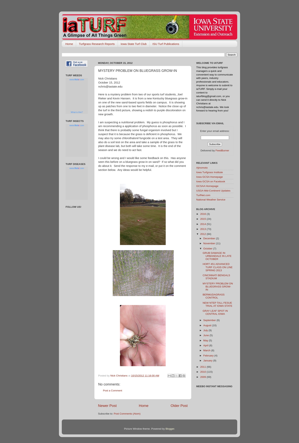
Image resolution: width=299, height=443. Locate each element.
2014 (203, 224)
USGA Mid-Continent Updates (213, 190)
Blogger (170, 428)
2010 (203, 371)
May (206, 340)
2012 (203, 234)
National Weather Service (210, 199)
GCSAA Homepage (207, 186)
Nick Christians (119, 375)
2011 (203, 366)
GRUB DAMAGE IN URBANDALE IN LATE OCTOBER (217, 256)
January (208, 360)
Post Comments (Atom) (127, 413)
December (209, 238)
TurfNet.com (203, 195)
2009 (203, 377)
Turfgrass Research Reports (97, 43)
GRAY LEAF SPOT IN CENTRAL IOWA (215, 312)
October (208, 248)
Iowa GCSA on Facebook (210, 181)
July (206, 330)
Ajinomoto (202, 167)
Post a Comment (112, 390)
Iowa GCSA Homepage (209, 176)
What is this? (77, 112)
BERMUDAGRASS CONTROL (214, 296)
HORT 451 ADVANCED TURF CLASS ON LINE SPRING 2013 (218, 267)
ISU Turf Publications (166, 43)
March (207, 350)
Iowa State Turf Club (134, 43)
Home (69, 43)
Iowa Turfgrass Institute (209, 172)
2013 (203, 229)
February (208, 355)
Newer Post (107, 406)
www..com (76, 79)
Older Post (179, 406)
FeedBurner (222, 150)
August (207, 325)
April (206, 345)
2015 (203, 218)
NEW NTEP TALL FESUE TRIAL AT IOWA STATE (217, 304)
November (209, 243)
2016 (203, 214)
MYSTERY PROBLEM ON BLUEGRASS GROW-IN (218, 286)
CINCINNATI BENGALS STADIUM (216, 277)
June (206, 335)
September (210, 320)
